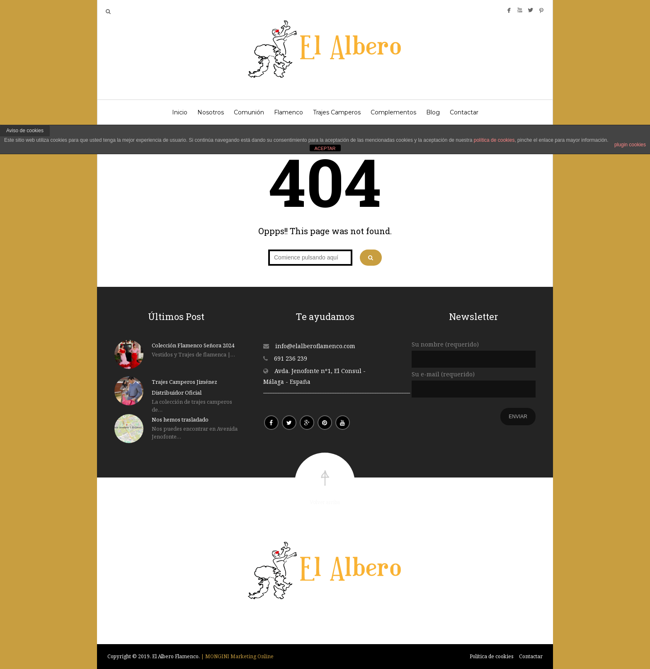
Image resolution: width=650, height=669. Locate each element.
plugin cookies (630, 145)
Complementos (393, 112)
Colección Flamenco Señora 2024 (193, 345)
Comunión (249, 112)
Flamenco (288, 112)
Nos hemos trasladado (180, 419)
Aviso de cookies (25, 130)
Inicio (179, 112)
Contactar (464, 112)
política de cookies (494, 140)
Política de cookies (492, 656)
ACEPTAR (324, 148)
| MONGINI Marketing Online (237, 656)
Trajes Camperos (337, 112)
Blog (433, 112)
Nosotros (210, 112)
